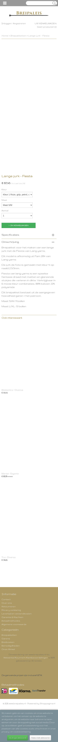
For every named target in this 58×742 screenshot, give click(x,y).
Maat (4, 200)
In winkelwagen (19, 225)
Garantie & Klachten (12, 617)
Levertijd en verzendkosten (17, 613)
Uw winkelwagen (45, 23)
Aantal (5, 211)
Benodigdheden (11, 646)
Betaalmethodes (11, 621)
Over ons (7, 603)
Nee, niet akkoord (40, 738)
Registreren (19, 23)
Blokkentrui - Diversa (12, 390)
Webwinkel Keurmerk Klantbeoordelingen (25, 657)
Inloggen (7, 23)
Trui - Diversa (8, 557)
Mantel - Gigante (10, 474)
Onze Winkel (8, 649)
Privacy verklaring (11, 610)
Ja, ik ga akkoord (17, 738)
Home (5, 35)
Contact (6, 599)
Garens (6, 638)
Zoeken (53, 3)
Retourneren (9, 606)
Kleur (4, 190)
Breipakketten (18, 35)
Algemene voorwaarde (14, 624)
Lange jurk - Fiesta (38, 35)
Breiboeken (8, 642)
